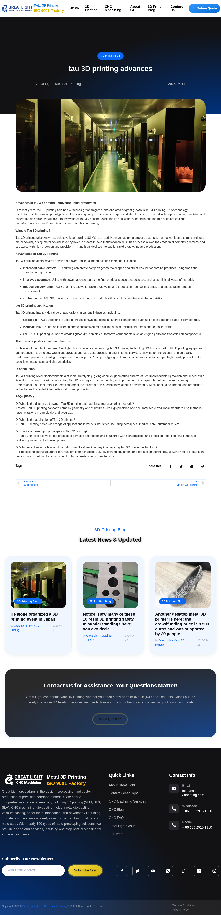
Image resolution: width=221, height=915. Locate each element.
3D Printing (91, 8)
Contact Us (176, 8)
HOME (74, 8)
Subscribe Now (85, 870)
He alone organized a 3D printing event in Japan (34, 616)
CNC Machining (113, 8)
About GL (135, 8)
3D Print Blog (154, 8)
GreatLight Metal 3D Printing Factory (44, 906)
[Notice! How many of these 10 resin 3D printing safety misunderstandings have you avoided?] (110, 585)
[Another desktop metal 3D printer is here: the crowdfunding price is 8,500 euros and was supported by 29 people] (183, 585)
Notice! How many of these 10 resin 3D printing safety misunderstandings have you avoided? (109, 621)
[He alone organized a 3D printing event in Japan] (38, 585)
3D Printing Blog (110, 55)
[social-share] (170, 466)
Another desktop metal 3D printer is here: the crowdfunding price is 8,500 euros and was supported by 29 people (182, 624)
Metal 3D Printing (46, 5)
